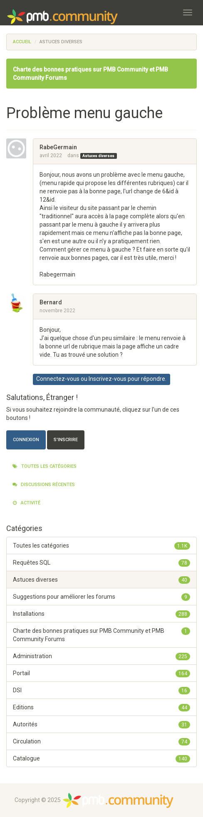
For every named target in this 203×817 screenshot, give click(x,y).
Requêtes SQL (101, 562)
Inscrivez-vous (107, 378)
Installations (101, 614)
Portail (101, 673)
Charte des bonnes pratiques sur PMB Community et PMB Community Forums (101, 634)
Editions (101, 707)
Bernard (51, 302)
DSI (101, 690)
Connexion (26, 439)
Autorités (101, 724)
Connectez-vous (57, 378)
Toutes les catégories (44, 466)
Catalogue (101, 758)
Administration (101, 656)
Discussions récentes (43, 484)
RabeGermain (58, 147)
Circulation (101, 741)
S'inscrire (66, 439)
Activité (26, 503)
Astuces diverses (98, 156)
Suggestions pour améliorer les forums (101, 596)
